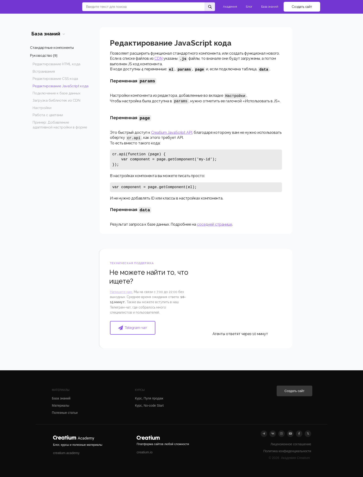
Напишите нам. (121, 290)
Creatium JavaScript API (171, 131)
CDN (158, 58)
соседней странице (214, 223)
